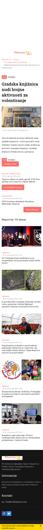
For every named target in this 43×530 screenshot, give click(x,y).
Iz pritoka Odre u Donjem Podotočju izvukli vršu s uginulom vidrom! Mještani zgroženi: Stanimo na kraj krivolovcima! (21, 304)
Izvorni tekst (10, 164)
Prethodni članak (13, 187)
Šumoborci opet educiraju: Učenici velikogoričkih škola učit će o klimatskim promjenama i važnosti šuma (21, 437)
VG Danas (11, 77)
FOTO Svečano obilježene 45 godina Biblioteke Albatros (18, 202)
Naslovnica (6, 59)
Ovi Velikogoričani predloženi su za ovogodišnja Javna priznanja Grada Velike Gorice (21, 260)
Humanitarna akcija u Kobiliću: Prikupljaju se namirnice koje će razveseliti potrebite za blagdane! (21, 394)
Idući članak (32, 209)
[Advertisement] (21, 27)
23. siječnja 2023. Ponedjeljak (15, 62)
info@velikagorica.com (16, 502)
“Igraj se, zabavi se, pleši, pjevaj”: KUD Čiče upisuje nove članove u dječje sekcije (21, 180)
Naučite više (20, 528)
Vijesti (16, 59)
